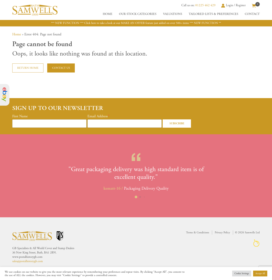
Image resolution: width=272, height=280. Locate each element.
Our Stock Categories (137, 14)
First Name (20, 116)
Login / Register (233, 5)
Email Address (97, 116)
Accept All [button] (260, 273)
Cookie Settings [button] (241, 273)
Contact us (61, 68)
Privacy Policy (222, 232)
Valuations (172, 14)
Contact (252, 14)
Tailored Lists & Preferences (213, 14)
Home (107, 14)
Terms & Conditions (197, 232)
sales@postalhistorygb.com (27, 261)
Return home (28, 68)
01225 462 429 (205, 5)
